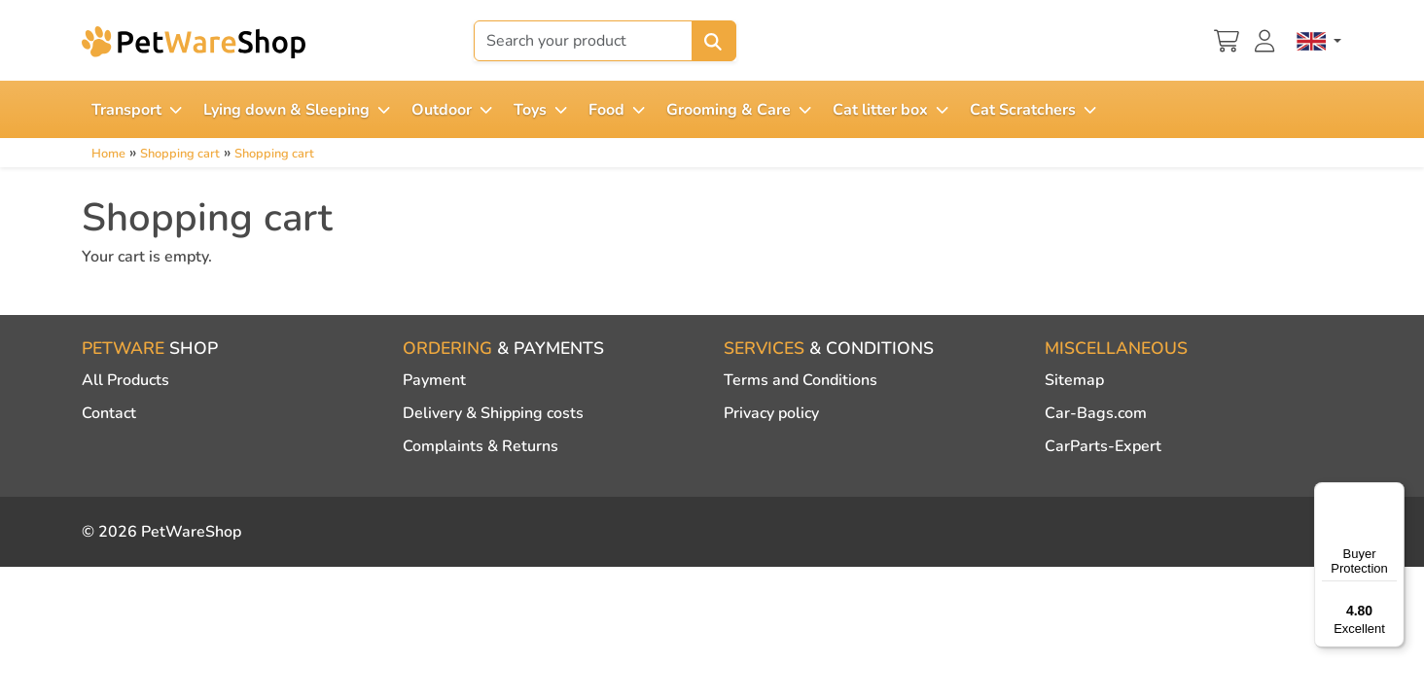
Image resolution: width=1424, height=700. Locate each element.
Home (108, 153)
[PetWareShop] (193, 41)
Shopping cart (180, 153)
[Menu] (1393, 494)
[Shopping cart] (1226, 39)
